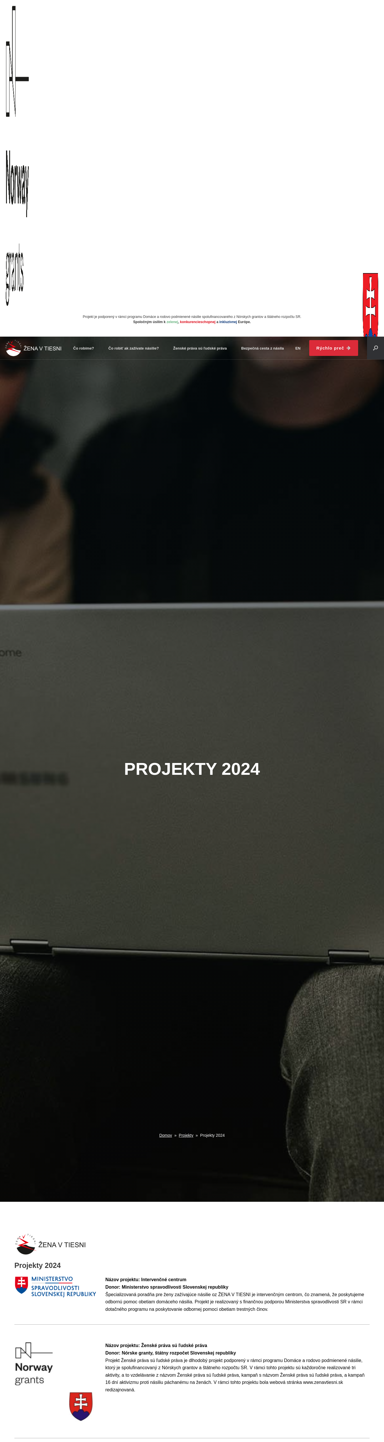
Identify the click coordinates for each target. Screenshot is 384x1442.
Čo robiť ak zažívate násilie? (133, 348)
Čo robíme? (83, 348)
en (298, 348)
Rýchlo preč (333, 348)
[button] (375, 348)
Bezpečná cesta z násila (262, 348)
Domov (165, 1135)
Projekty (186, 1135)
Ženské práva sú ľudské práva (200, 348)
